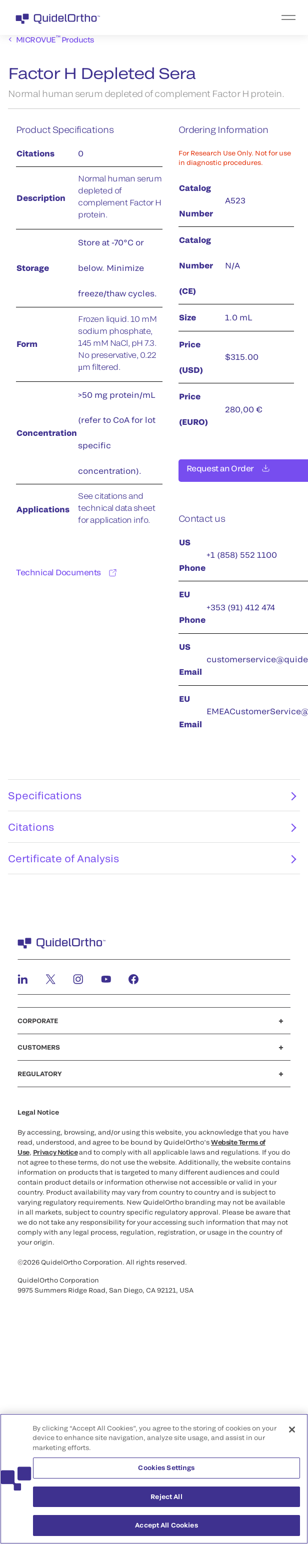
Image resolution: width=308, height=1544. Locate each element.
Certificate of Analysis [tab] (152, 864)
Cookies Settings (166, 1468)
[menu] (215, 17)
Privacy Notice (55, 1158)
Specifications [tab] (152, 801)
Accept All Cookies (166, 1526)
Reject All (166, 1497)
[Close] (292, 1430)
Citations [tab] (152, 833)
